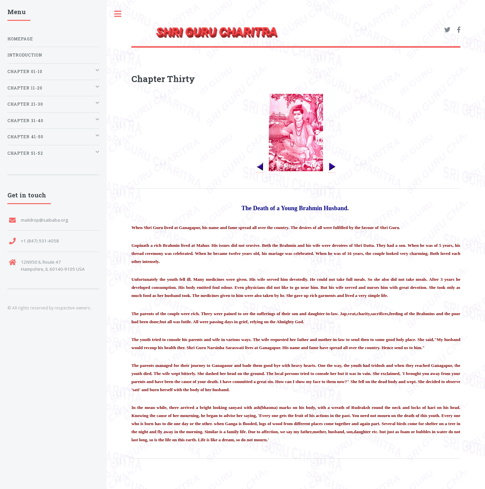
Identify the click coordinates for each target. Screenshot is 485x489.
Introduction (24, 55)
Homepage (20, 38)
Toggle (118, 14)
